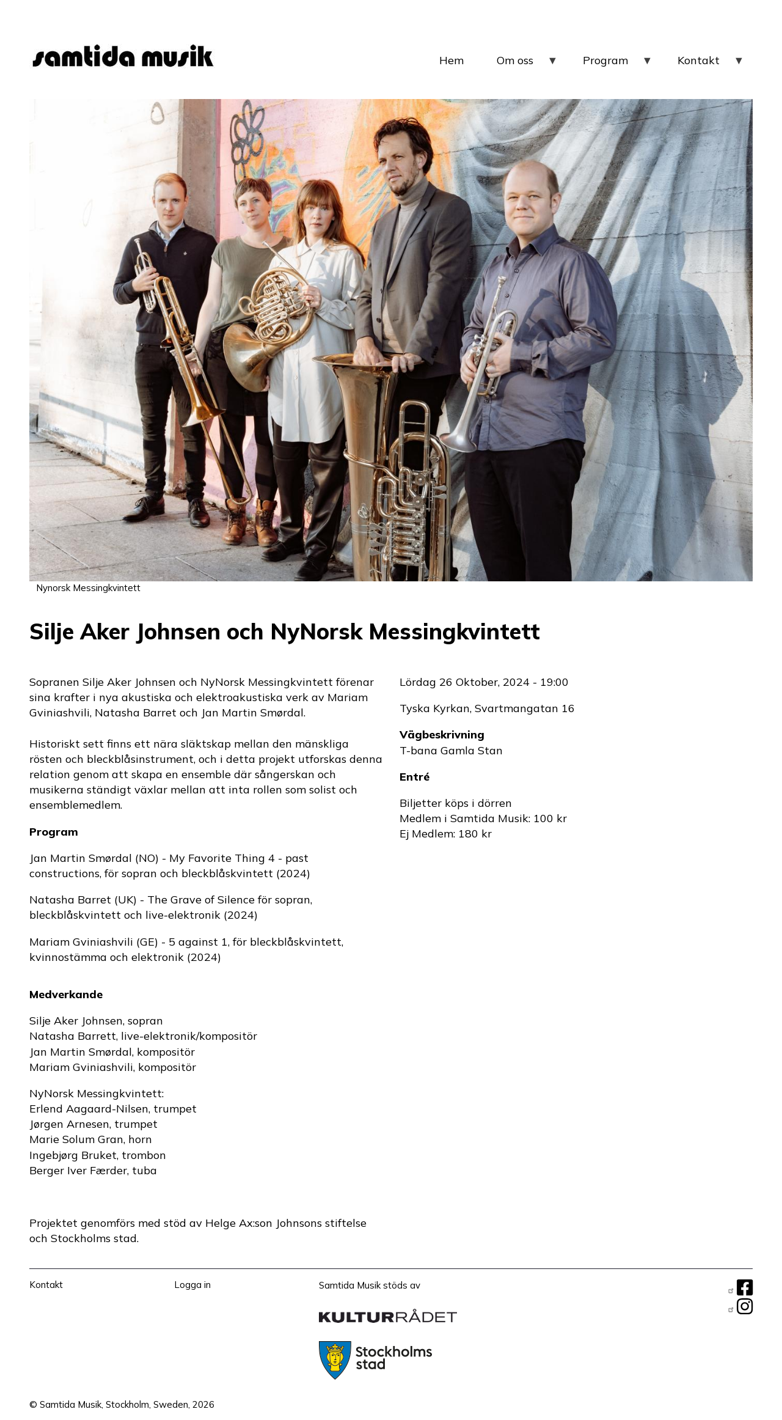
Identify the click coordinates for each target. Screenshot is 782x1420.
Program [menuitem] (618, 65)
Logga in (192, 1284)
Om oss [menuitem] (527, 65)
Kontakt (46, 1284)
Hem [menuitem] (451, 60)
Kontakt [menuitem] (711, 65)
